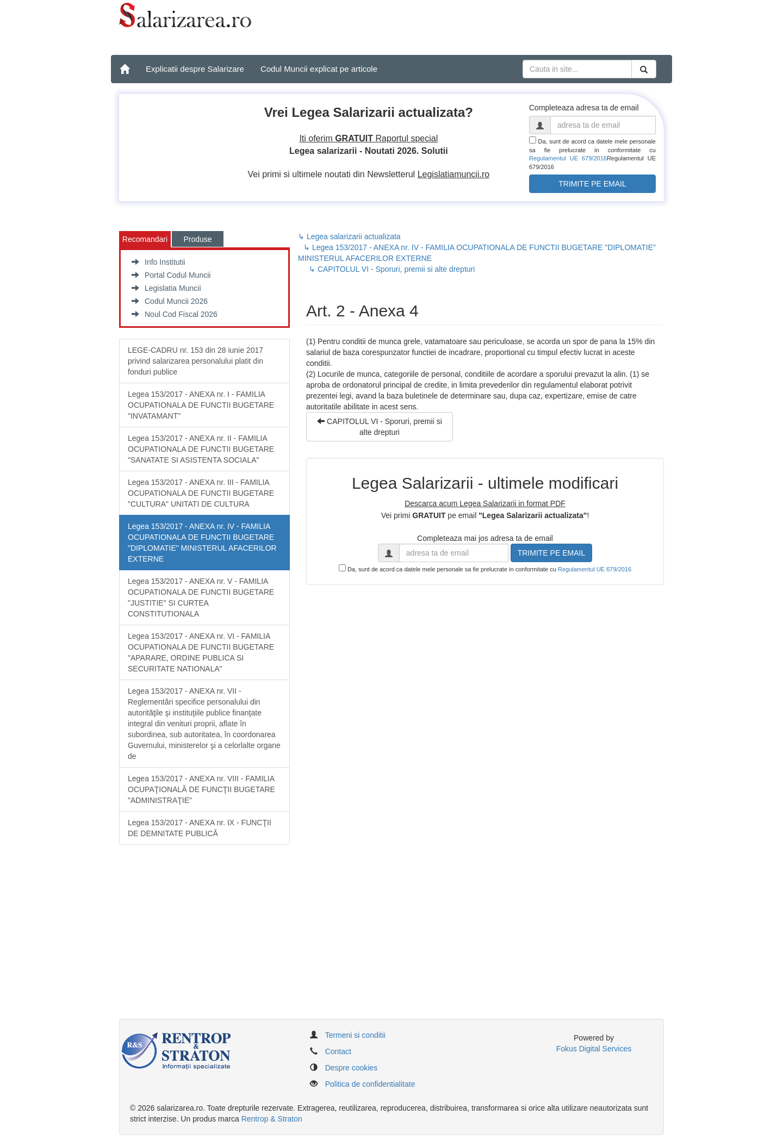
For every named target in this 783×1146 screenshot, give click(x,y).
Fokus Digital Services (594, 1048)
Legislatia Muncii (166, 288)
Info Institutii (158, 262)
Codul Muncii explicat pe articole (318, 68)
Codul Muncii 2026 (170, 301)
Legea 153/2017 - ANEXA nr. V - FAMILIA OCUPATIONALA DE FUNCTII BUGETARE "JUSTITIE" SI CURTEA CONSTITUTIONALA (201, 597)
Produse (197, 239)
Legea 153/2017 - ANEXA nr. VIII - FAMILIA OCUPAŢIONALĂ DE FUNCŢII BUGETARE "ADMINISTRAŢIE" (201, 789)
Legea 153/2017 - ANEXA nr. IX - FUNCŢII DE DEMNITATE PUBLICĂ (199, 828)
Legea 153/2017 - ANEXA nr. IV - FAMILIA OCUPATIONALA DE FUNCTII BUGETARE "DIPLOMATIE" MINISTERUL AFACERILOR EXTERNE (202, 542)
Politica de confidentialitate (370, 1084)
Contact (338, 1051)
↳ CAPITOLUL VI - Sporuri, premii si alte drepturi (392, 269)
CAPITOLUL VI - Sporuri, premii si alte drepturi (379, 427)
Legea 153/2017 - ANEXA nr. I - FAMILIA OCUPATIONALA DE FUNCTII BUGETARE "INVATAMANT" (201, 405)
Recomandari (144, 239)
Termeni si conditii (355, 1035)
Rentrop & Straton (271, 1118)
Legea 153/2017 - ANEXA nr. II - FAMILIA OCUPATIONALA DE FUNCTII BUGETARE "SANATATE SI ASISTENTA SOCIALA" (201, 449)
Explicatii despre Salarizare (195, 68)
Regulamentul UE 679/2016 (568, 158)
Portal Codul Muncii (171, 275)
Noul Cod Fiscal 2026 (174, 314)
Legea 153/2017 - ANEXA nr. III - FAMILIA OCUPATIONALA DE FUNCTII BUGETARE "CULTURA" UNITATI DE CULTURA (201, 493)
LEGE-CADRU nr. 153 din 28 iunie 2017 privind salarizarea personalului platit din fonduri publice (195, 361)
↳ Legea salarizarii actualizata (349, 236)
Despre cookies (351, 1067)
